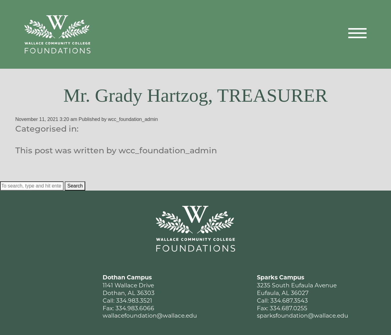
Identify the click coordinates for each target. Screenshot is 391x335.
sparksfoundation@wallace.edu (302, 315)
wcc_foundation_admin (133, 119)
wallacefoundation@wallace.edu (150, 315)
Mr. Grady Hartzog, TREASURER (195, 95)
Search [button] (75, 185)
